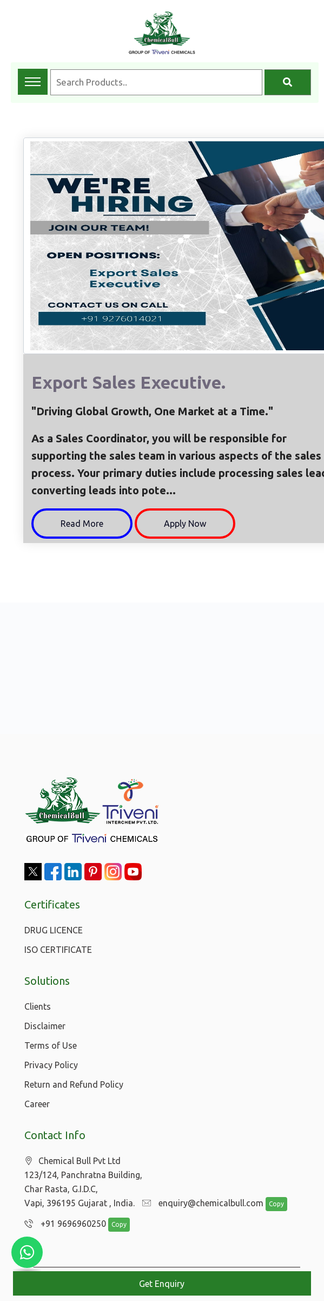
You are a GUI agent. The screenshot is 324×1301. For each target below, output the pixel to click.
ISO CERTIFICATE (58, 949)
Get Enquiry (161, 1284)
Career (37, 1104)
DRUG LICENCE (53, 930)
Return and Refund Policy (73, 1084)
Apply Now (185, 523)
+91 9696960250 (65, 1223)
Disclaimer (44, 1026)
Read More (82, 523)
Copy (276, 1203)
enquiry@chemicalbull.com (202, 1203)
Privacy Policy (51, 1065)
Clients (37, 1006)
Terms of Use (50, 1045)
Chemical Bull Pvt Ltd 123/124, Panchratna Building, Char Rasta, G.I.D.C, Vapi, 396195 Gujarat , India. (83, 1182)
